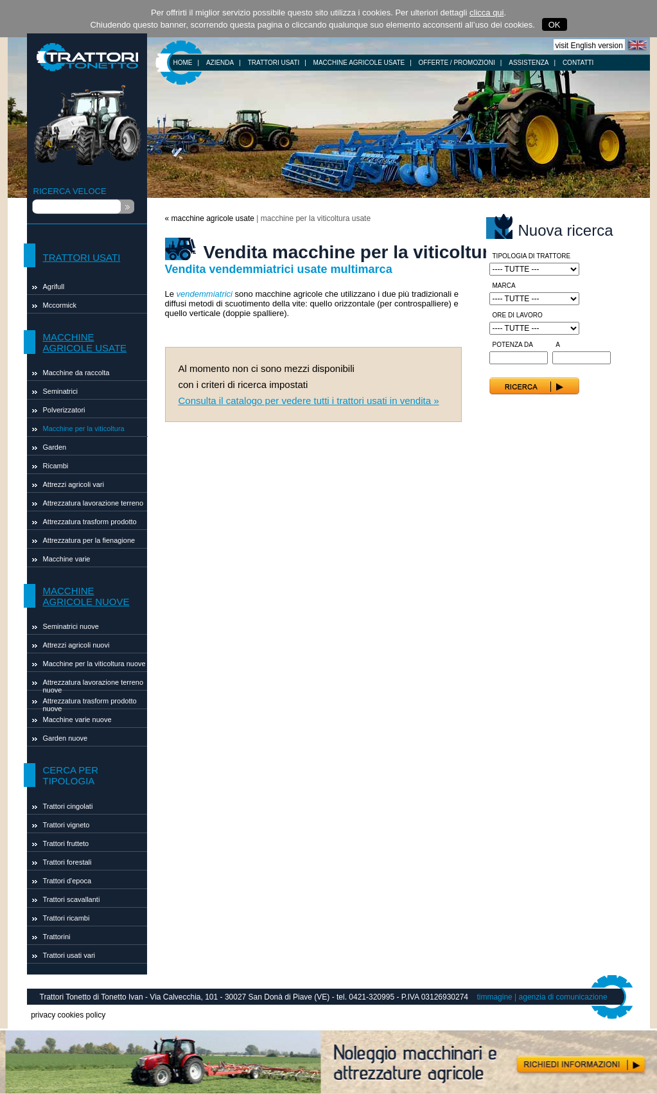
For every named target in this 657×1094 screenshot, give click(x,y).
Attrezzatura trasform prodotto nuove (90, 703)
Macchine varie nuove (77, 719)
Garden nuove (65, 738)
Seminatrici (60, 391)
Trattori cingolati (68, 806)
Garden (55, 447)
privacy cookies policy (68, 1014)
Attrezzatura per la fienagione (89, 540)
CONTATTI (578, 62)
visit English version (589, 45)
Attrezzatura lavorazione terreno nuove (93, 684)
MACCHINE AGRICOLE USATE (359, 62)
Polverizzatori (64, 410)
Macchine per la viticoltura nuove (94, 663)
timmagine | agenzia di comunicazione (542, 997)
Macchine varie (67, 559)
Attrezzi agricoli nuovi (76, 645)
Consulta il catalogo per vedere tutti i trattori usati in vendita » (309, 400)
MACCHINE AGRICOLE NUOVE (86, 596)
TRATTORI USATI (274, 62)
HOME (183, 62)
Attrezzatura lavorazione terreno (93, 503)
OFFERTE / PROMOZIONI (457, 62)
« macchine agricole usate (209, 218)
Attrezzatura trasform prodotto (90, 521)
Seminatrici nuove (71, 626)
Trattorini (57, 936)
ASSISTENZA (528, 62)
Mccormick (60, 305)
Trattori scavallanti (71, 899)
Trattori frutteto (66, 843)
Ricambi (56, 466)
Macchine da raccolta (76, 372)
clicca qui (486, 12)
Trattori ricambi (66, 918)
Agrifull (54, 286)
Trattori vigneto (66, 825)
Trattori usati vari (69, 955)
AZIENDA (220, 62)
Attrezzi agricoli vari (73, 484)
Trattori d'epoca (67, 881)
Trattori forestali (67, 862)
